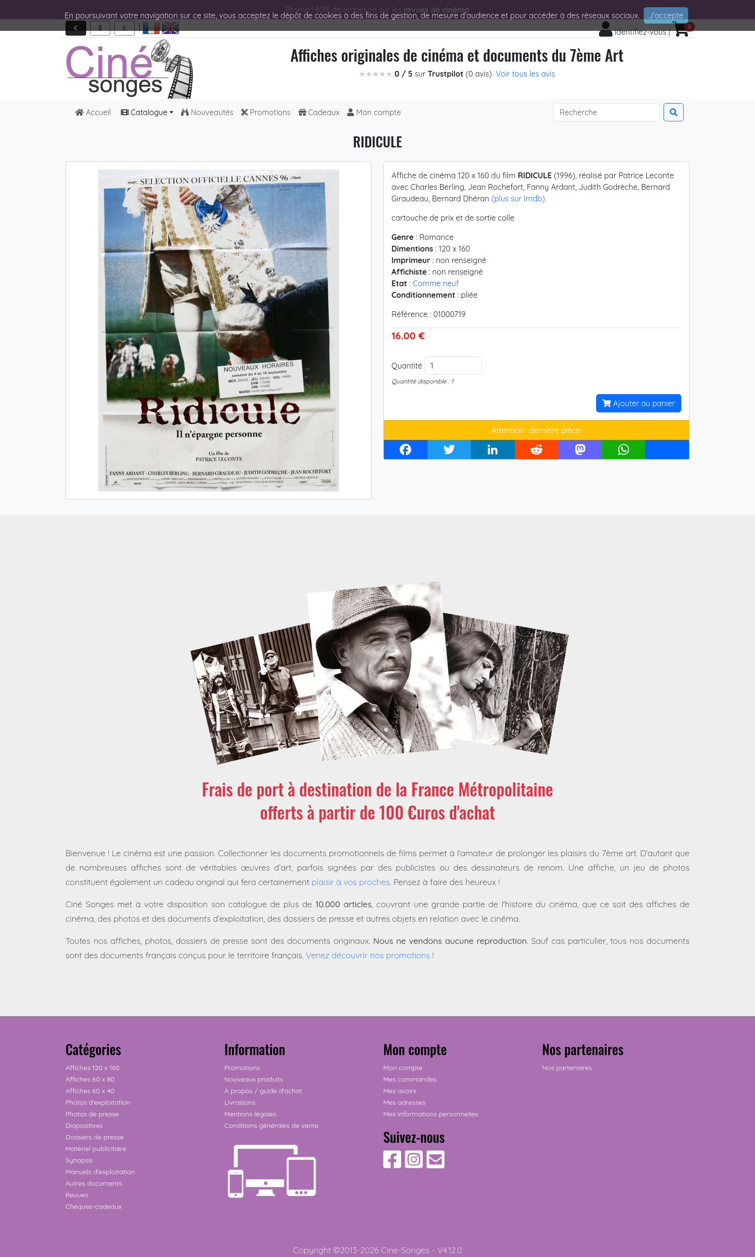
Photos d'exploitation (97, 1102)
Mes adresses (404, 1102)
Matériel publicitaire (96, 1148)
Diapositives (84, 1125)
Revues (76, 1195)
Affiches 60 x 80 (90, 1079)
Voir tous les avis (525, 74)
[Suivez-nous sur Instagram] (414, 1164)
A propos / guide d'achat (263, 1090)
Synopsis (79, 1160)
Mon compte (374, 112)
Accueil (94, 112)
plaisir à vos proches (351, 881)
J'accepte (666, 15)
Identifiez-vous (632, 32)
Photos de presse (92, 1114)
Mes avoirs (400, 1090)
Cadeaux (319, 112)
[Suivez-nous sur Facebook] (392, 1164)
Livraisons (239, 1102)
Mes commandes (410, 1079)
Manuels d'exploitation (100, 1171)
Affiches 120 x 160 (92, 1067)
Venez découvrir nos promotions (368, 955)
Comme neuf (436, 283)
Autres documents (93, 1183)
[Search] (606, 112)
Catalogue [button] (144, 112)
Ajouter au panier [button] (638, 403)
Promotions (266, 112)
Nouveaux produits (253, 1079)
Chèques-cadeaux (93, 1206)
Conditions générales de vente (271, 1125)
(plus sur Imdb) (518, 198)
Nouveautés (207, 112)
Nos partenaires (567, 1067)
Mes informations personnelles (430, 1114)
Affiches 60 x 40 (90, 1090)
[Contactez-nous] (435, 1164)
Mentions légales (250, 1114)
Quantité (406, 365)
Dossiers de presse (94, 1137)
